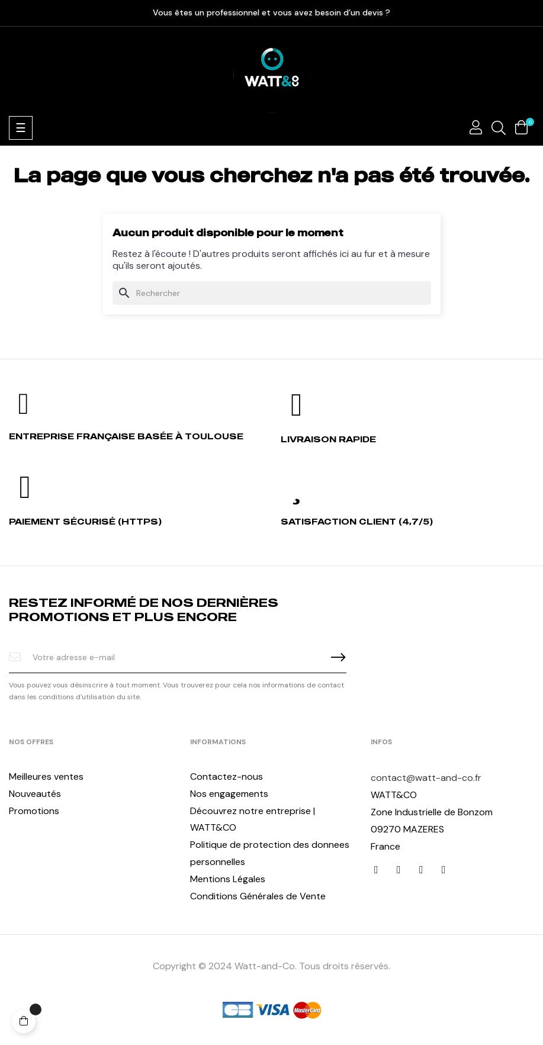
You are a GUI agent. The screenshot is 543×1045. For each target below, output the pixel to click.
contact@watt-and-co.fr (426, 777)
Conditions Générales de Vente (258, 896)
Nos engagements (229, 793)
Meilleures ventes (46, 776)
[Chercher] (272, 293)
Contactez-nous (226, 776)
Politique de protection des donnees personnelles (269, 853)
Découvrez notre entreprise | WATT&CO (252, 819)
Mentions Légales (227, 879)
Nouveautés (35, 793)
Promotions (34, 811)
